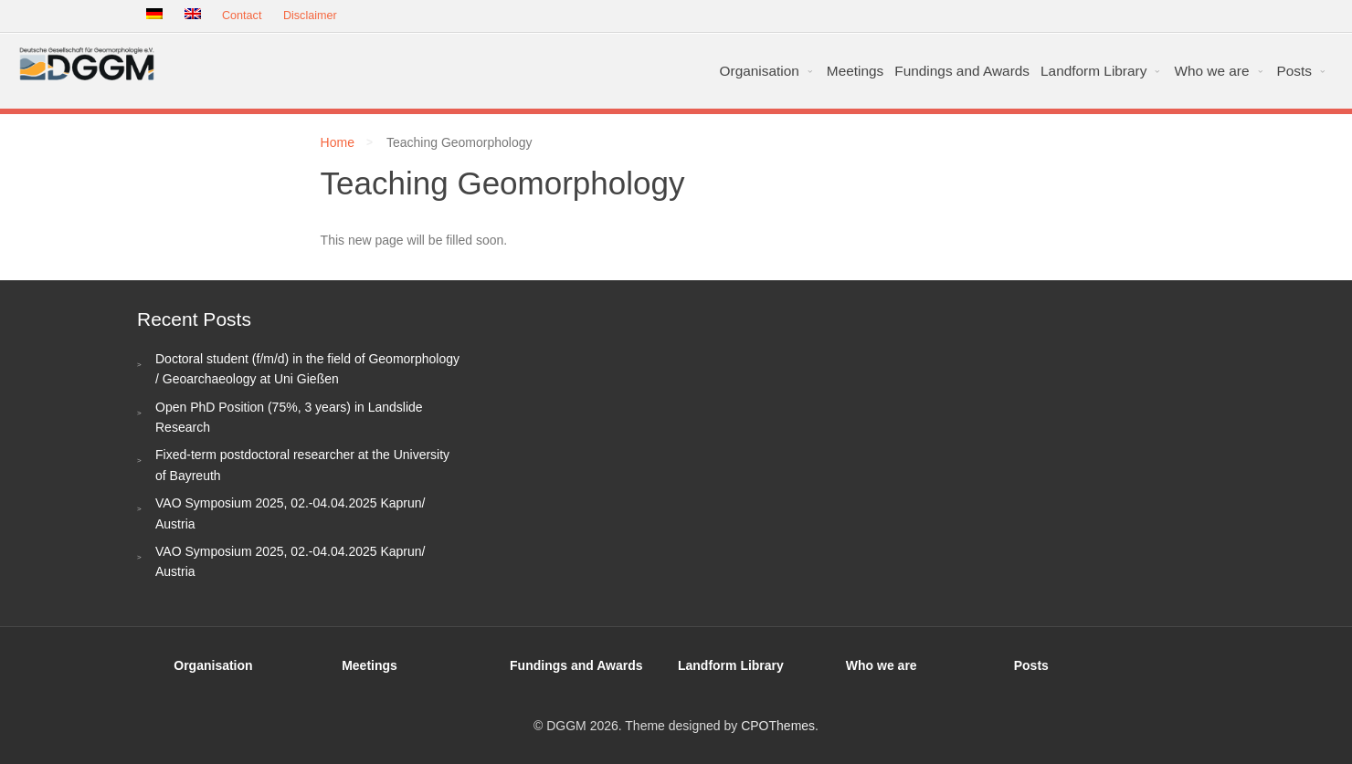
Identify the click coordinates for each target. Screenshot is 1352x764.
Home (337, 142)
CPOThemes (778, 725)
